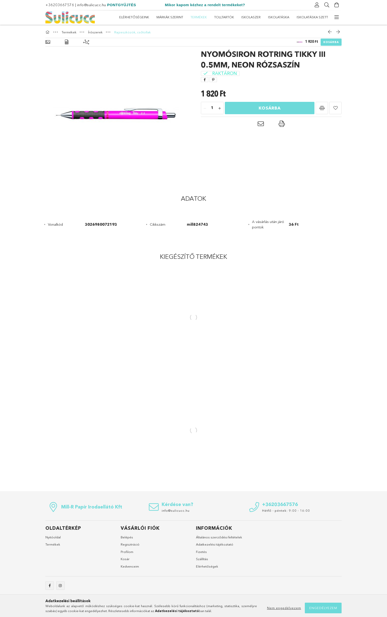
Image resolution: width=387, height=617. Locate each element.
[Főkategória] (48, 32)
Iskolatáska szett (135, 17)
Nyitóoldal (53, 537)
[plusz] (219, 108)
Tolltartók (223, 17)
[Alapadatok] (47, 42)
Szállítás (202, 559)
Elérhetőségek (207, 566)
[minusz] (205, 108)
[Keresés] (327, 5)
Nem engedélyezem (284, 608)
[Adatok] (66, 42)
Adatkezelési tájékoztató (214, 544)
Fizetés (201, 552)
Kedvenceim (130, 566)
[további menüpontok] (337, 17)
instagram (60, 585)
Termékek (248, 17)
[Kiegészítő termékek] (86, 42)
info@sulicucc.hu (91, 4)
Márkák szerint (277, 17)
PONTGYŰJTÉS (121, 5)
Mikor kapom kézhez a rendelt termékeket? (205, 5)
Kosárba (331, 42)
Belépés (127, 537)
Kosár (125, 559)
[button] (322, 108)
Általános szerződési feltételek (219, 537)
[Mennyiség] (212, 108)
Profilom (127, 552)
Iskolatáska (168, 17)
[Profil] (317, 5)
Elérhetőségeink (313, 17)
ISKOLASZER (196, 17)
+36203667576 (59, 4)
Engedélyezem (323, 608)
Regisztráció (130, 544)
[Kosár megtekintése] (337, 5)
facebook (49, 585)
